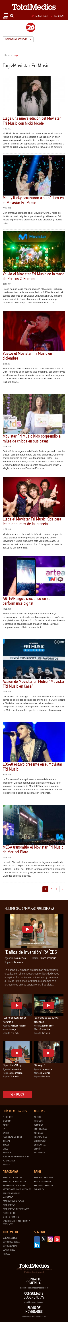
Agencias (38, 1133)
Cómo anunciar (10, 1246)
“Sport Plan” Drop (12, 1065)
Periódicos (8, 1117)
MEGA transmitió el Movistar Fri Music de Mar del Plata (33, 850)
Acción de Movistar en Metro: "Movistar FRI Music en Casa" (33, 684)
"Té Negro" (39, 1065)
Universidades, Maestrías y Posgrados (16, 1223)
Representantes (11, 1217)
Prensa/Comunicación (13, 1201)
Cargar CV (39, 1189)
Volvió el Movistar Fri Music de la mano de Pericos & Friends (34, 276)
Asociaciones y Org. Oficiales (17, 1189)
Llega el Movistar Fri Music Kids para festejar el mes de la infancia (32, 521)
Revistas (7, 1121)
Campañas (39, 1125)
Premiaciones (40, 1136)
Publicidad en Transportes (16, 1156)
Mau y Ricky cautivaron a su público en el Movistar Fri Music (33, 200)
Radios (6, 1133)
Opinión (37, 1148)
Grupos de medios (11, 1193)
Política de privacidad (34, 1272)
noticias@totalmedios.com (34, 1316)
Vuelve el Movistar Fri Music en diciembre (27, 356)
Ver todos (17, 1094)
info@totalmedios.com (34, 1302)
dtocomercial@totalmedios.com (34, 1288)
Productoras (9, 1205)
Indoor (6, 1144)
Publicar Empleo (42, 1181)
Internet (7, 1140)
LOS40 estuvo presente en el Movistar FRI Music (32, 767)
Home (7, 55)
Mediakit (7, 1253)
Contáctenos (9, 1249)
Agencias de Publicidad (14, 1181)
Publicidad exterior (12, 1136)
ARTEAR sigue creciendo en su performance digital (27, 601)
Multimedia (39, 1152)
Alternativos (9, 1160)
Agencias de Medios (12, 1177)
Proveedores (9, 1213)
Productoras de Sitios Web (16, 1209)
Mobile (6, 1164)
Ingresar (57, 16)
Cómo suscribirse (11, 1242)
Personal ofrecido (43, 1185)
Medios (37, 1117)
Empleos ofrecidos (43, 1177)
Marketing (8, 1197)
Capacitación (40, 1140)
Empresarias (40, 1129)
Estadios (7, 1152)
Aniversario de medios (14, 1185)
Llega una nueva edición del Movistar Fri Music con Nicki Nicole (32, 121)
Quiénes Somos (10, 1238)
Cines (5, 1148)
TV (4, 1129)
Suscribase (40, 16)
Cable (6, 1125)
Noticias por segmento (18, 39)
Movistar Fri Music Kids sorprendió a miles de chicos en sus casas (32, 439)
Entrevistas (40, 1144)
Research (39, 1121)
